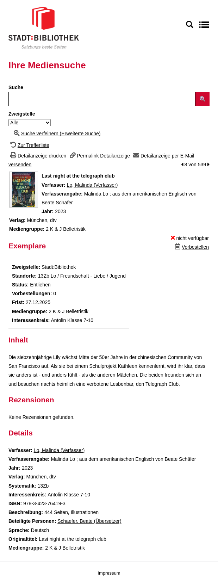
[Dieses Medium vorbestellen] (191, 247)
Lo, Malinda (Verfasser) (92, 185)
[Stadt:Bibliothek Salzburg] (43, 28)
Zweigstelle (21, 114)
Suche (15, 87)
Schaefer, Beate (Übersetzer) (89, 521)
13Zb (43, 486)
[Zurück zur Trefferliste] (28, 145)
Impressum (109, 573)
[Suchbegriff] (101, 99)
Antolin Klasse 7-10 (69, 494)
